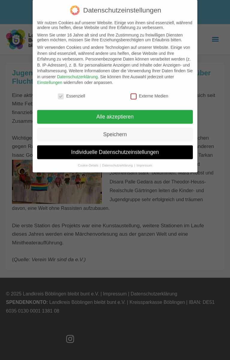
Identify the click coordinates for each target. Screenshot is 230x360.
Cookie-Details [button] (88, 161)
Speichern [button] (115, 130)
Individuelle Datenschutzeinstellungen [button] (115, 148)
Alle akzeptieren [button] (115, 113)
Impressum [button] (144, 161)
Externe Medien (149, 91)
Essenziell (71, 91)
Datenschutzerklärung (77, 72)
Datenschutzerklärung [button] (118, 161)
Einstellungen (49, 78)
